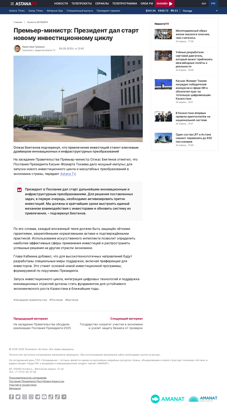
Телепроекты (81, 3)
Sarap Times (35, 10)
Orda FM (147, 3)
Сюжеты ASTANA (37, 22)
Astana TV (68, 174)
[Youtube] (44, 397)
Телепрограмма (124, 3)
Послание (57, 300)
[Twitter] (18, 397)
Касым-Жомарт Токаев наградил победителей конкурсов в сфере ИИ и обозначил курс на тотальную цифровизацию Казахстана (193, 89)
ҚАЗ (204, 3)
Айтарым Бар (55, 10)
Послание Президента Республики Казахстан (36, 381)
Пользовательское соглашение (27, 377)
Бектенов (72, 300)
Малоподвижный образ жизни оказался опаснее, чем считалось (193, 34)
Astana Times (17, 10)
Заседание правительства (31, 300)
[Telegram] (38, 397)
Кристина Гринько (33, 46)
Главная (17, 22)
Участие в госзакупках (23, 384)
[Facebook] (11, 397)
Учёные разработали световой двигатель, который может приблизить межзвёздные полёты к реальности (194, 59)
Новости (61, 3)
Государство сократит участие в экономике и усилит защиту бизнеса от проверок (111, 326)
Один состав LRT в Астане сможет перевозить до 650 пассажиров (194, 138)
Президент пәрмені (108, 10)
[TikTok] (51, 397)
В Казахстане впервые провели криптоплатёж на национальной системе (193, 116)
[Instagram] (24, 397)
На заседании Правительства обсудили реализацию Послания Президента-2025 (42, 326)
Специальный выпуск (80, 10)
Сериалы (102, 3)
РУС (213, 3)
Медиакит (15, 388)
